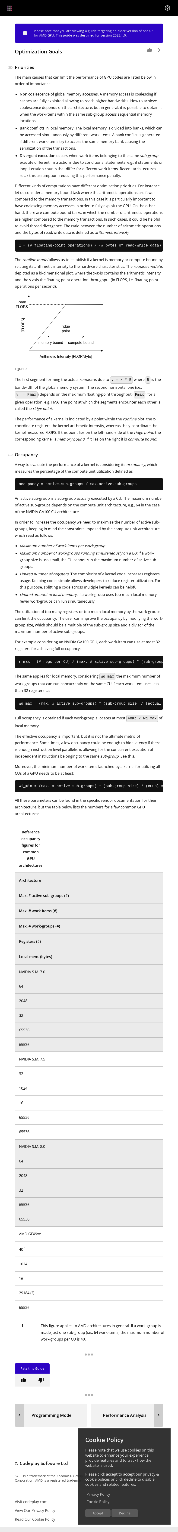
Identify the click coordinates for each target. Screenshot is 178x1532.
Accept (98, 1513)
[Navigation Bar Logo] (10, 8)
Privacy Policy (98, 1494)
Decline (124, 1513)
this (131, 759)
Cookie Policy (97, 1501)
